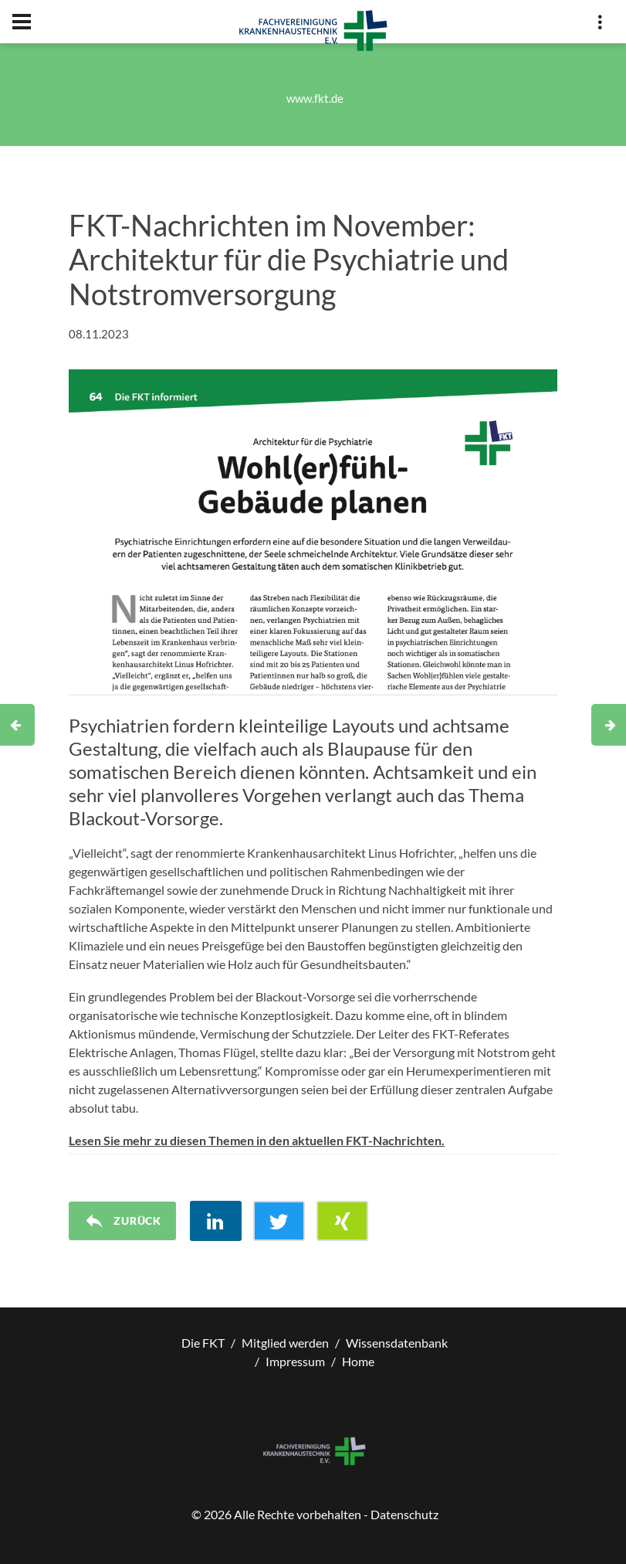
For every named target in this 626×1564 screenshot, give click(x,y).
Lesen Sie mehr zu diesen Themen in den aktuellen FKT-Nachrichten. (257, 1140)
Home (358, 1361)
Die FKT (203, 1342)
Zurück (122, 1221)
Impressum (295, 1361)
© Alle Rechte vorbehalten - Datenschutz (314, 1514)
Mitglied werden (285, 1342)
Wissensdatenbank (397, 1342)
